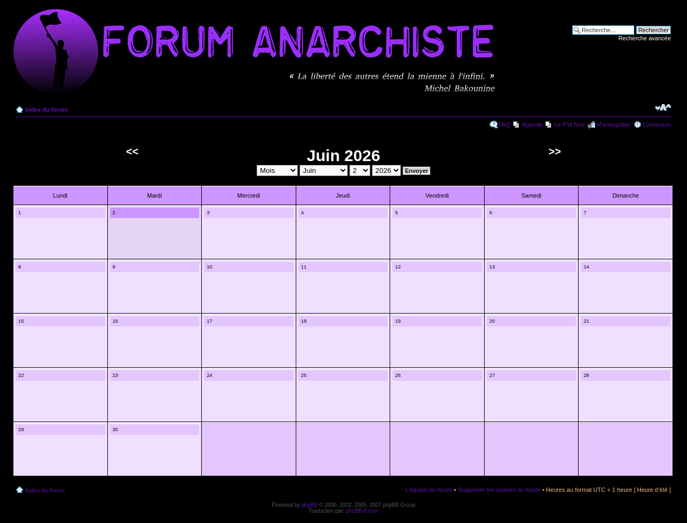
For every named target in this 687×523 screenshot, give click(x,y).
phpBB (310, 505)
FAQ (504, 124)
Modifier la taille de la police (663, 107)
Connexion (656, 124)
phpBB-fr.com (362, 511)
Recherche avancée (644, 38)
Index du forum (46, 109)
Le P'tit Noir (569, 124)
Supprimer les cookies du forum (499, 489)
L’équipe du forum (428, 489)
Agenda (532, 124)
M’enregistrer (613, 124)
